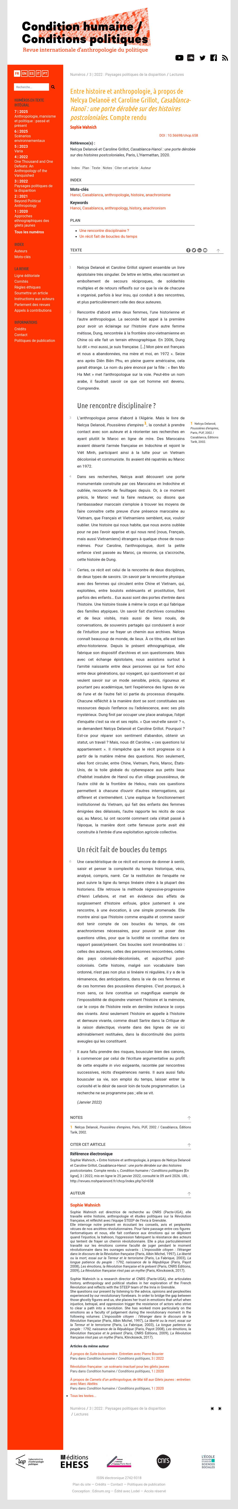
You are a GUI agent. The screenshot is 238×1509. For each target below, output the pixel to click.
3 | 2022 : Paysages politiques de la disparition (127, 74)
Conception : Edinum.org (91, 1491)
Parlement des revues (32, 304)
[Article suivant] (220, 1409)
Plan (85, 168)
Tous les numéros (29, 232)
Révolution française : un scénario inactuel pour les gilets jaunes (119, 1367)
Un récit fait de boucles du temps (108, 236)
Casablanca (92, 195)
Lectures (177, 74)
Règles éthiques (27, 287)
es (32, 73)
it (38, 73)
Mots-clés (22, 257)
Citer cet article (126, 168)
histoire (137, 195)
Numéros (77, 74)
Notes (107, 168)
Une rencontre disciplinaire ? (104, 230)
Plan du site (82, 1484)
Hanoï (75, 195)
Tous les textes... (83, 1396)
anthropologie (117, 195)
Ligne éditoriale (27, 275)
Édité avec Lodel (127, 1491)
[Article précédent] (212, 1409)
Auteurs (20, 251)
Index (75, 168)
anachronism (154, 208)
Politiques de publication (34, 340)
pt (45, 73)
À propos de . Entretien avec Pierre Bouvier (117, 1354)
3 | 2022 (158, 1358)
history (135, 208)
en (24, 73)
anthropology (116, 208)
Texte (96, 168)
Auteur (146, 168)
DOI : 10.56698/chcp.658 (178, 135)
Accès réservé (155, 1491)
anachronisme (158, 195)
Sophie (83, 127)
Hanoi (75, 208)
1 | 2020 (158, 1371)
